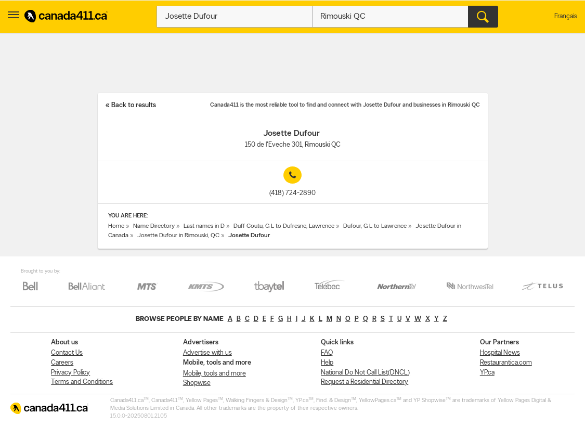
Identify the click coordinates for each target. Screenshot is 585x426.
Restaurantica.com (506, 362)
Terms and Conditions (82, 382)
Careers (62, 362)
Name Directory (154, 226)
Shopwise (197, 383)
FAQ (327, 353)
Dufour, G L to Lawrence (375, 226)
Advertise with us (207, 353)
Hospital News (500, 353)
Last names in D (204, 226)
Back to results (133, 105)
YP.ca (487, 372)
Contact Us (67, 353)
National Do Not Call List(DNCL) (365, 372)
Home (116, 226)
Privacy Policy (70, 372)
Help (327, 362)
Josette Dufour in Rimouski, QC (178, 236)
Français (565, 16)
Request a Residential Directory (364, 382)
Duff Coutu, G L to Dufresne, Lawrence (283, 226)
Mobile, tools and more (214, 373)
